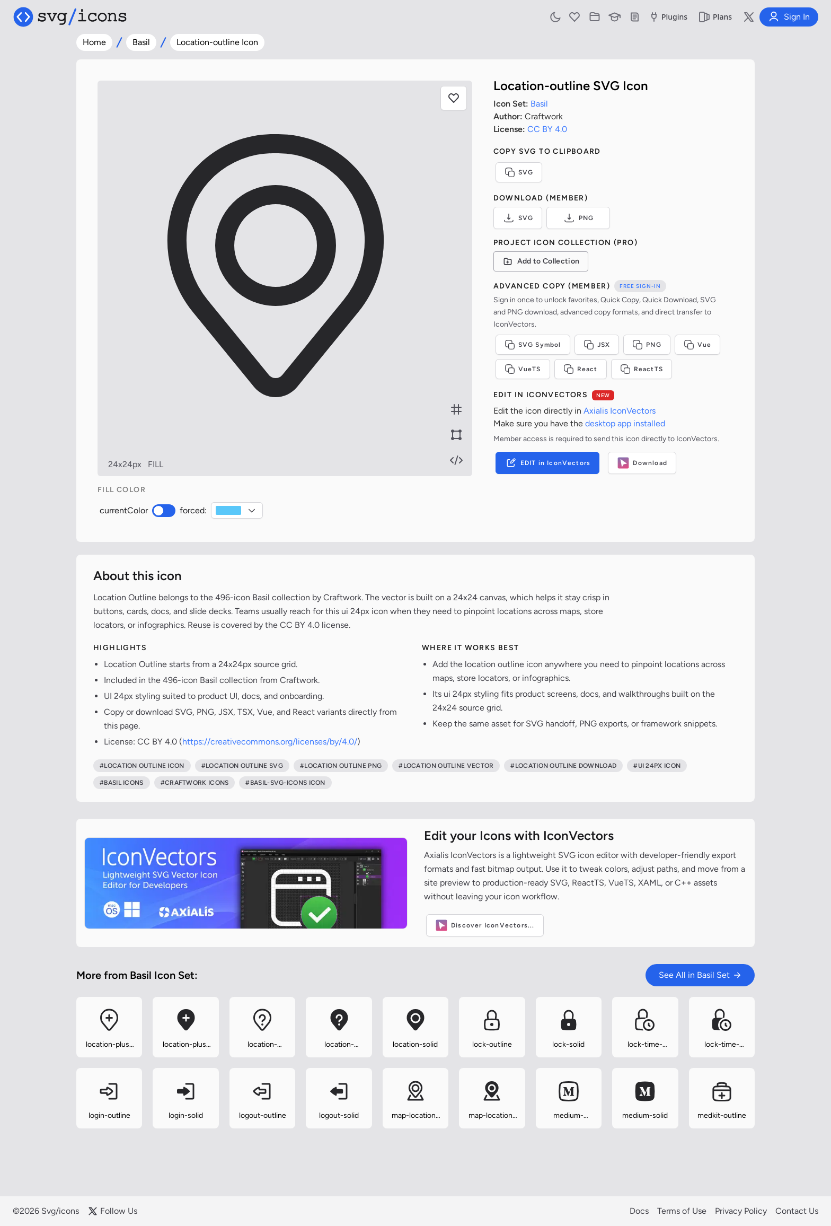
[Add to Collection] (541, 261)
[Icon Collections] (594, 17)
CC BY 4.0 (547, 129)
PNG (578, 218)
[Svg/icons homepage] (70, 17)
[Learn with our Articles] (614, 17)
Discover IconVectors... (485, 925)
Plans (715, 17)
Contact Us (796, 1211)
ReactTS (641, 369)
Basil (141, 42)
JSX (597, 344)
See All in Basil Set (700, 975)
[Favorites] (574, 17)
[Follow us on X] (748, 17)
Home (94, 42)
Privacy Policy (741, 1211)
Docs (639, 1211)
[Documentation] (634, 17)
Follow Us (112, 1211)
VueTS (523, 369)
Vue (698, 344)
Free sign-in (640, 286)
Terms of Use (681, 1211)
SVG (519, 172)
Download (642, 463)
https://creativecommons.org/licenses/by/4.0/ (269, 742)
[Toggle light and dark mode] (555, 17)
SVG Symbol (533, 344)
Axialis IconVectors (620, 411)
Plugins (667, 17)
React (580, 369)
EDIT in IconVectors (548, 463)
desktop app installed (625, 423)
